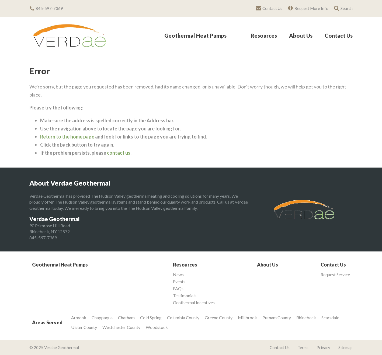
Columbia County (183, 317)
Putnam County (276, 317)
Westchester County (121, 327)
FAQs (178, 288)
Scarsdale (330, 317)
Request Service (335, 274)
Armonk (78, 317)
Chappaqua (102, 317)
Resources (264, 36)
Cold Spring (151, 317)
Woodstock (157, 327)
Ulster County (84, 327)
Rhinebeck (306, 317)
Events (179, 281)
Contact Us (339, 36)
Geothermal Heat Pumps (195, 36)
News (178, 274)
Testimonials (184, 295)
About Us (300, 36)
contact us (118, 153)
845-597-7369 (43, 237)
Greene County (218, 317)
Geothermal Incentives (194, 302)
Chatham (126, 317)
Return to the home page (67, 137)
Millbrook (247, 317)
